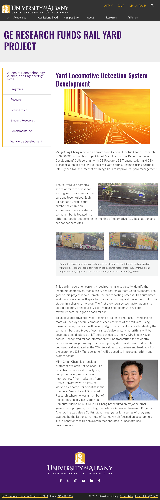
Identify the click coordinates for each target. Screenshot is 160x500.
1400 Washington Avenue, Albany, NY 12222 (25, 496)
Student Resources (22, 120)
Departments (18, 131)
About (90, 17)
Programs (16, 89)
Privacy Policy (142, 496)
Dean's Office (18, 110)
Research (111, 17)
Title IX (154, 496)
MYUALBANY (138, 5)
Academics (19, 17)
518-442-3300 (65, 496)
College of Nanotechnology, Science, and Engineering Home (25, 76)
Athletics (133, 17)
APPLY (108, 5)
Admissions (48, 17)
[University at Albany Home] (35, 8)
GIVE (121, 5)
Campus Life (71, 17)
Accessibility (126, 496)
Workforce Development (26, 141)
